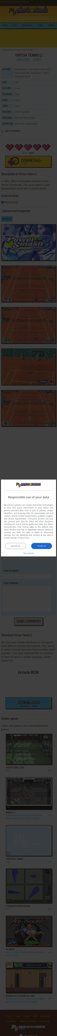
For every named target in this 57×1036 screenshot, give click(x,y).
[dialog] (28, 518)
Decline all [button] (15, 546)
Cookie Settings (10, 537)
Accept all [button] (41, 545)
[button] (28, 553)
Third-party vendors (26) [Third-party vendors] (38, 518)
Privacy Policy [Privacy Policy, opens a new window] (23, 537)
